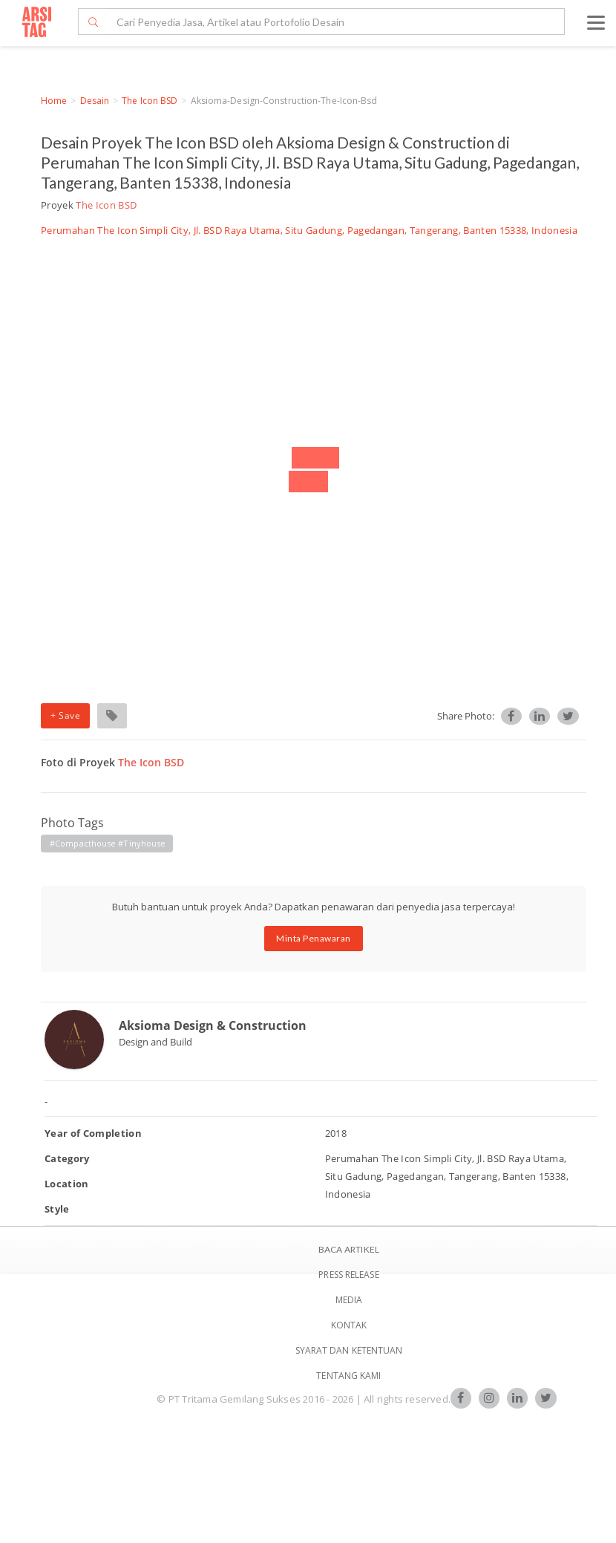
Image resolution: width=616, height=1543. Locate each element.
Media (349, 1300)
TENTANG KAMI (348, 1375)
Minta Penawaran (313, 938)
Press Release (348, 1274)
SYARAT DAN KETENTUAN (349, 1350)
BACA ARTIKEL (348, 1249)
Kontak (349, 1325)
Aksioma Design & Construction (213, 1025)
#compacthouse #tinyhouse (108, 843)
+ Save (65, 715)
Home (54, 100)
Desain (95, 100)
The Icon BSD (149, 100)
